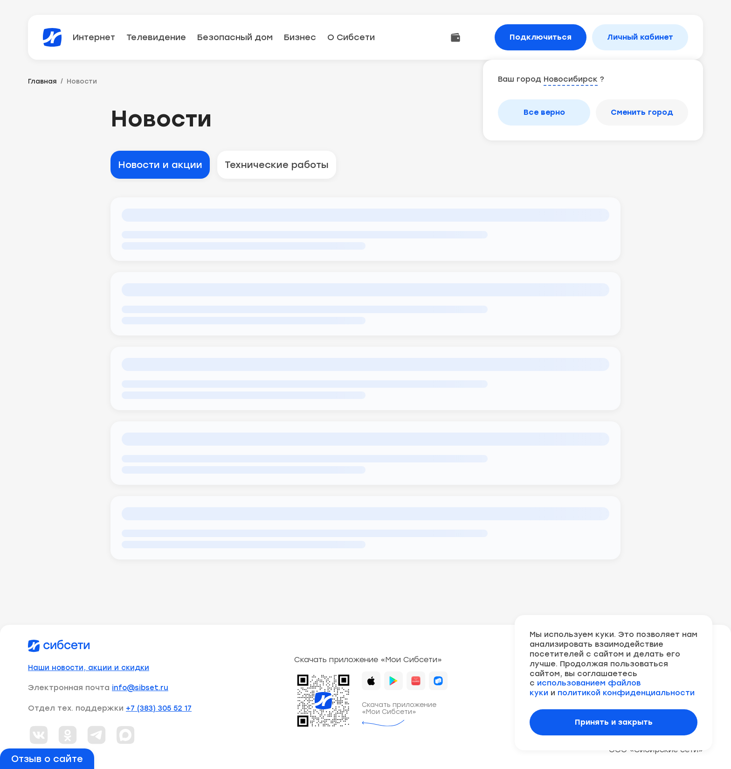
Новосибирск (571, 79)
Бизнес (300, 37)
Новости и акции (160, 164)
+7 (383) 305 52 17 (159, 708)
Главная (42, 81)
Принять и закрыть (614, 722)
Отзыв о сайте (47, 758)
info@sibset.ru (140, 688)
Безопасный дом (235, 37)
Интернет (94, 37)
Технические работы (277, 164)
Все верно (544, 112)
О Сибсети (351, 37)
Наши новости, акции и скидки (88, 668)
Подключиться (541, 37)
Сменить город (642, 112)
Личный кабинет (640, 37)
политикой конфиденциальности (626, 692)
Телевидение (156, 37)
